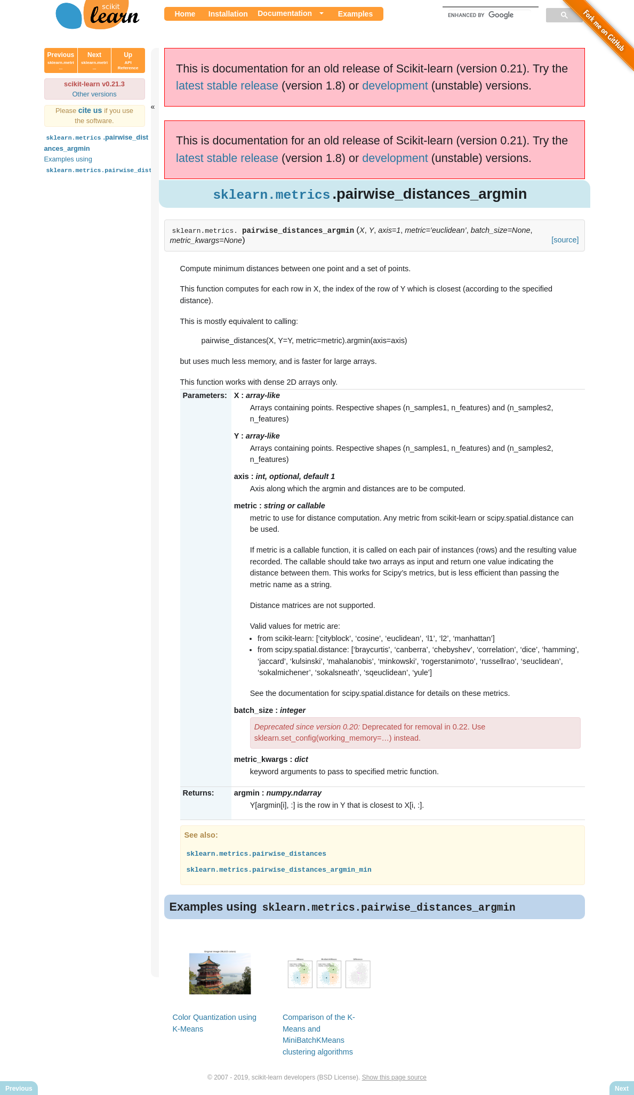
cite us (91, 110)
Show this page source (394, 1078)
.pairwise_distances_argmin (96, 142)
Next (94, 60)
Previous (61, 60)
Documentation (285, 13)
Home (185, 14)
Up (128, 60)
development (395, 85)
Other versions (94, 94)
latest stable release (227, 85)
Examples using (121, 164)
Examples (355, 14)
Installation (228, 14)
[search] (489, 15)
